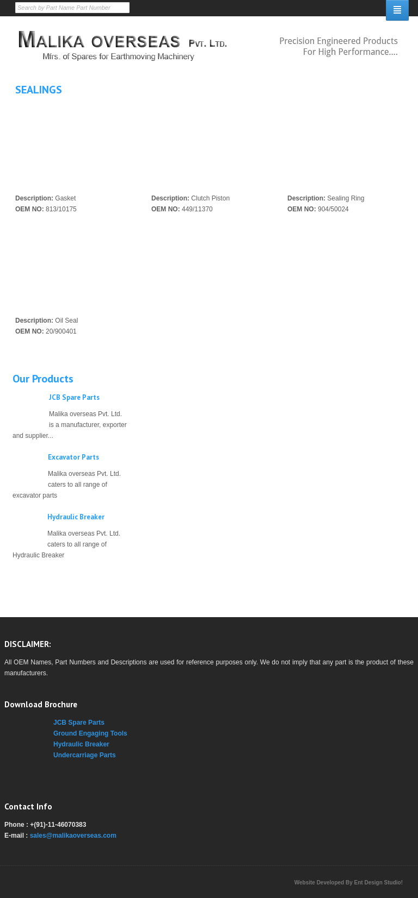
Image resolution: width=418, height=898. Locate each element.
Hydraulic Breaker (75, 517)
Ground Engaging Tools (90, 733)
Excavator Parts (73, 457)
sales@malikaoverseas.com (73, 835)
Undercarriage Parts (84, 755)
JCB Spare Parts (74, 397)
